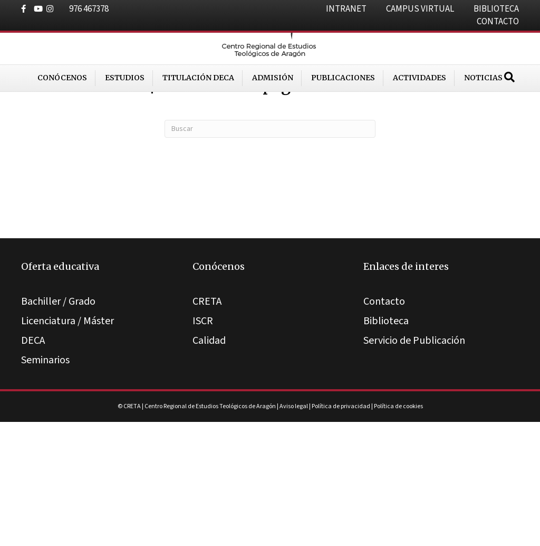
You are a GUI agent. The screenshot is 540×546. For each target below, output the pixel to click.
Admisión (272, 110)
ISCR (202, 445)
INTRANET (346, 9)
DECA (33, 465)
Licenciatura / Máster (67, 445)
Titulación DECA (198, 110)
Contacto (384, 426)
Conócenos (62, 110)
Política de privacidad (341, 530)
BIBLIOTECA (496, 9)
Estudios (124, 110)
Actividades (419, 110)
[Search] (509, 109)
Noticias (483, 110)
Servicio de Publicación (414, 465)
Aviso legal (293, 530)
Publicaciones (343, 110)
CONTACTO (498, 21)
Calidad (209, 465)
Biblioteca (386, 445)
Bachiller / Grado (58, 426)
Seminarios (45, 484)
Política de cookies (398, 530)
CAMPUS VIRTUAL (420, 9)
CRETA (206, 426)
